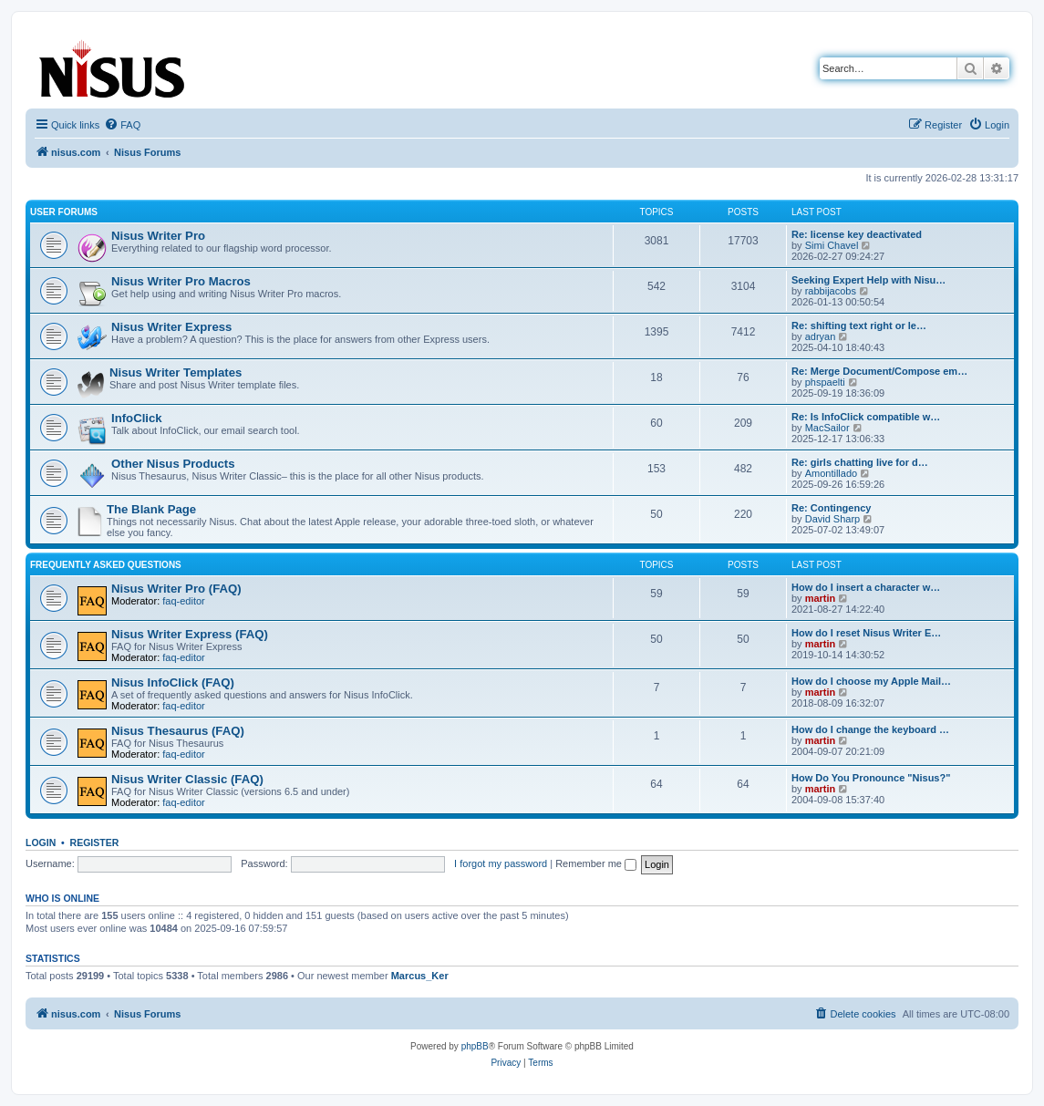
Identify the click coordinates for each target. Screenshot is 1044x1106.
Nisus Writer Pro (158, 236)
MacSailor (827, 427)
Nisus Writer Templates (175, 372)
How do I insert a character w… (865, 587)
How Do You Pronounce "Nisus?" (870, 777)
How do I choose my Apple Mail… (871, 681)
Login (41, 842)
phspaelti (825, 382)
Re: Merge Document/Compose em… (879, 371)
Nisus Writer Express (171, 327)
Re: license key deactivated (856, 234)
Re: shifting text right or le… (858, 325)
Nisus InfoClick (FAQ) (172, 682)
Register (94, 842)
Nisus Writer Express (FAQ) (189, 634)
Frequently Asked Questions (105, 565)
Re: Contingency (831, 507)
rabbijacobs (830, 290)
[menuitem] (122, 125)
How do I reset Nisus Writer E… (866, 632)
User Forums (64, 212)
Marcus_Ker (420, 975)
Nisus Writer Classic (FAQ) (187, 779)
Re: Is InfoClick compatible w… (865, 416)
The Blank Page (151, 509)
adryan (820, 336)
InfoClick (136, 418)
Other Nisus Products (173, 463)
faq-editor (183, 600)
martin (820, 598)
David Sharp (833, 518)
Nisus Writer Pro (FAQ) (176, 588)
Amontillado (831, 473)
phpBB (475, 1046)
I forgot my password (500, 863)
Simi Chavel (832, 245)
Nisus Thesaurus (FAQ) (177, 731)
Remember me (595, 863)
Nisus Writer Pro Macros (181, 281)
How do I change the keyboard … (870, 729)
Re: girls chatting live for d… (859, 462)
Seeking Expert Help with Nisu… (868, 279)
